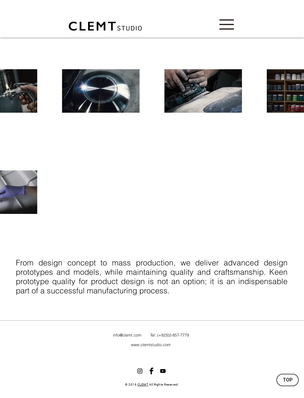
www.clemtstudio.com (151, 344)
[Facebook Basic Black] (151, 371)
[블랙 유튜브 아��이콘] (162, 371)
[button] (226, 24)
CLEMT (143, 384)
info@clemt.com (127, 334)
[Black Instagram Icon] (139, 371)
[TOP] (287, 380)
